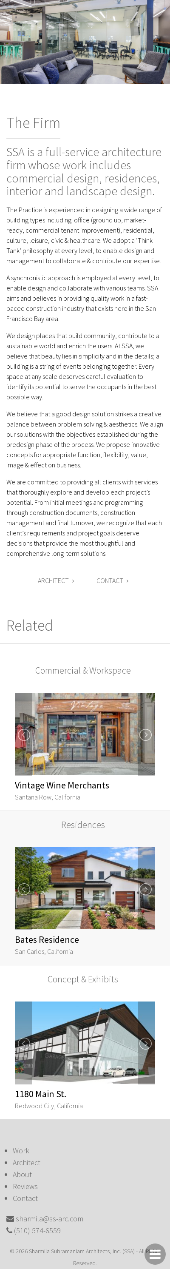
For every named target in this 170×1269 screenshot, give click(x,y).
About (22, 1174)
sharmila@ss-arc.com (49, 1218)
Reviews (25, 1186)
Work (21, 1150)
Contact (112, 580)
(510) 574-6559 (37, 1230)
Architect (56, 580)
